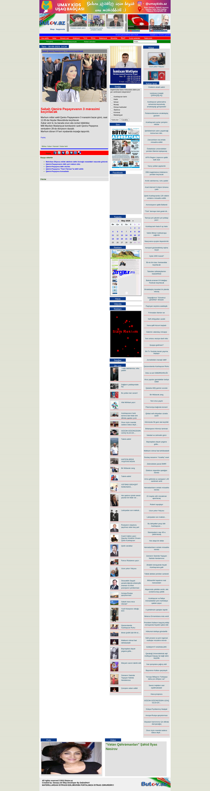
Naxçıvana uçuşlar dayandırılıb (156, 241)
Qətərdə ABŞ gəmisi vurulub (156, 388)
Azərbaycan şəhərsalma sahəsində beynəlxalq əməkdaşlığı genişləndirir (156, 104)
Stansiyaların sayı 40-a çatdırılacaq (156, 533)
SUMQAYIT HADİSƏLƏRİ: (156, 647)
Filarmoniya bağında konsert (157, 407)
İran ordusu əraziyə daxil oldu (156, 339)
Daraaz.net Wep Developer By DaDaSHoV (71, 783)
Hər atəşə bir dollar (156, 541)
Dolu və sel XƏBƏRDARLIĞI (156, 373)
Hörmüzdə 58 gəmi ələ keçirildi (156, 422)
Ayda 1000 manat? (156, 256)
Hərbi (115, 99)
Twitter (59, 152)
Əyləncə (116, 110)
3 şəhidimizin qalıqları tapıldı (157, 610)
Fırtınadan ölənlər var (156, 313)
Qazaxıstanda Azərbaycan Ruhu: (156, 366)
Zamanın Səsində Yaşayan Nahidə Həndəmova (128, 677)
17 (139, 235)
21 (126, 239)
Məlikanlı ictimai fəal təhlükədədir (156, 451)
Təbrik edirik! (126, 439)
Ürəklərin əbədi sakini (120, 28)
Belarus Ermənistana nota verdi (156, 616)
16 (135, 235)
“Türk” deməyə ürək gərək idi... (83, 29)
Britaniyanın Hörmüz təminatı (156, 429)
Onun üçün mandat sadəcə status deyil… (156, 731)
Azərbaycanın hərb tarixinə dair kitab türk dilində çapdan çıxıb (129, 415)
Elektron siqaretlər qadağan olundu (156, 471)
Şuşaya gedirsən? (157, 345)
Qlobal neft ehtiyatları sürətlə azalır (156, 415)
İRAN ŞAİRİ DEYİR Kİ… (130, 633)
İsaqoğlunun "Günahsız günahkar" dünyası (166, 34)
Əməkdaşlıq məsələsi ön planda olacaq (156, 290)
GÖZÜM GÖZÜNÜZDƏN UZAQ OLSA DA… (131, 432)
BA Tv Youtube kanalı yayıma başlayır (156, 352)
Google (67, 152)
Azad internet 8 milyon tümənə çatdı (156, 188)
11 (113, 235)
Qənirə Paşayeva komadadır (57, 171)
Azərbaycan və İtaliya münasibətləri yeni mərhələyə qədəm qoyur (156, 600)
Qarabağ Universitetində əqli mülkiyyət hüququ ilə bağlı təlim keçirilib (157, 656)
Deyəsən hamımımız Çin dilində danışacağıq (156, 723)
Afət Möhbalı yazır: (128, 402)
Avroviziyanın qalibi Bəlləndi (156, 205)
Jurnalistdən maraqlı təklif (156, 360)
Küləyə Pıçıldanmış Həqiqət (156, 709)
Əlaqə (52, 29)
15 (131, 235)
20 (122, 239)
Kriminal (116, 112)
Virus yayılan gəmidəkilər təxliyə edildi (156, 380)
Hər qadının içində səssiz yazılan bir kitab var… (131, 496)
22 (131, 239)
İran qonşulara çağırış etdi (157, 664)
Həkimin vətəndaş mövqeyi (156, 332)
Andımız (131, 26)
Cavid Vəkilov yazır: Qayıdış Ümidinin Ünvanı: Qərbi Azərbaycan (131, 538)
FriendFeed (75, 152)
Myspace (63, 152)
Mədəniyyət (117, 115)
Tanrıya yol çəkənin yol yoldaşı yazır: (101, 29)
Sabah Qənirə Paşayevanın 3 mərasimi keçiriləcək (62, 51)
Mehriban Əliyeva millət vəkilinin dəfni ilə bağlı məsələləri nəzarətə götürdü (77, 162)
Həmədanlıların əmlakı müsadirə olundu (156, 489)
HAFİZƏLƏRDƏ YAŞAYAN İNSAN (128, 460)
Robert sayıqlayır (156, 504)
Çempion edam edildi (129, 688)
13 (122, 235)
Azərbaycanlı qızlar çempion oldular (156, 123)
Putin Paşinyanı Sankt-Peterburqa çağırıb (158, 27)
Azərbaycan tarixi (120, 97)
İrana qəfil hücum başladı (156, 325)
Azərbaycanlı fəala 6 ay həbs (156, 226)
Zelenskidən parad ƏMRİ (156, 464)
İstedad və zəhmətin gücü (156, 435)
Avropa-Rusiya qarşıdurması (127, 594)
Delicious (79, 152)
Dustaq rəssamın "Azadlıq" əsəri (156, 457)
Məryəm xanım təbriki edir (131, 663)
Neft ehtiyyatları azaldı (156, 319)
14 (126, 235)
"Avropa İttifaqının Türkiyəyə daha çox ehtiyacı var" (156, 678)
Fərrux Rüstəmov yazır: (130, 561)
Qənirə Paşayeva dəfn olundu (58, 167)
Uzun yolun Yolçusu (128, 568)
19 (117, 239)
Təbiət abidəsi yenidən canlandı (156, 574)
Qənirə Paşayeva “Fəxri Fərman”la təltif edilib (64, 169)
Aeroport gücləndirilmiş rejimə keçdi (129, 34)
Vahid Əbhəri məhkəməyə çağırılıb (156, 234)
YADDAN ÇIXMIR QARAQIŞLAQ (156, 94)
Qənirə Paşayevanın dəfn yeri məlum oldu (63, 164)
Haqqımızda (60, 29)
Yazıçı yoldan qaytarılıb (157, 166)
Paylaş (43, 137)
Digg (71, 152)
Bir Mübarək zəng (128, 468)
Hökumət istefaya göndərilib (156, 631)
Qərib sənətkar (127, 546)
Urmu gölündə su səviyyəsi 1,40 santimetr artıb (156, 480)
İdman (116, 102)
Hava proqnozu (156, 694)
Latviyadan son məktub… (131, 510)
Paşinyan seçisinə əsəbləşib (156, 306)
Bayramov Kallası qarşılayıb (156, 670)
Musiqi (116, 105)
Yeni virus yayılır (156, 401)
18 (113, 239)
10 (139, 232)
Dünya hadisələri (120, 107)
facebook (55, 152)
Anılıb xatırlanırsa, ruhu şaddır (156, 181)
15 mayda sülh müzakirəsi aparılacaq (157, 497)
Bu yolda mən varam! (129, 393)
